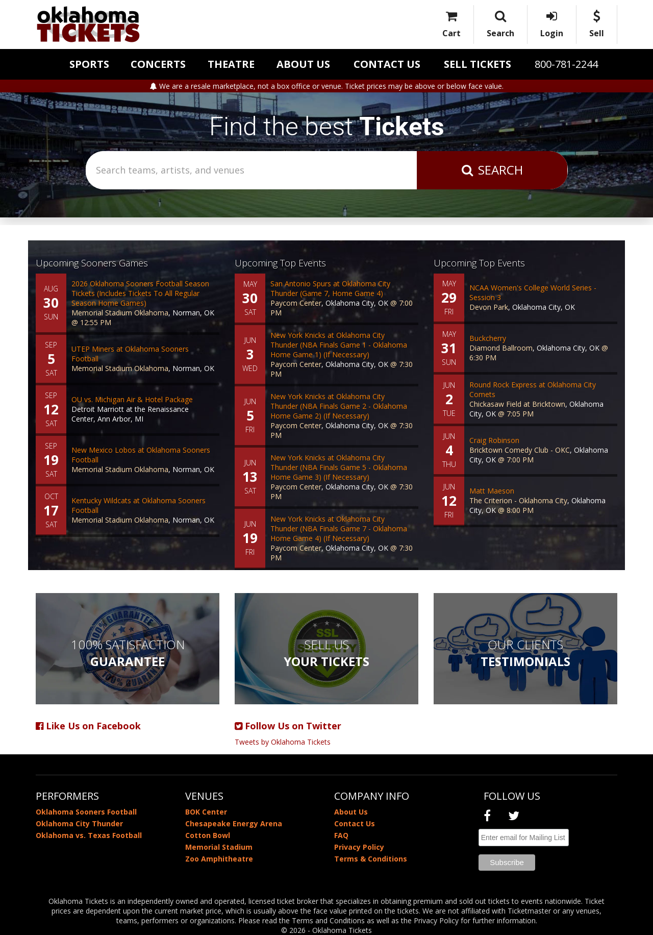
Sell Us (326, 653)
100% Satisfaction (128, 653)
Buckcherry (487, 338)
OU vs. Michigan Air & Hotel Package (132, 399)
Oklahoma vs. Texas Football (89, 835)
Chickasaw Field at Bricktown (517, 404)
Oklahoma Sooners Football (86, 812)
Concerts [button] (158, 64)
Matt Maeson (491, 491)
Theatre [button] (231, 64)
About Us (303, 64)
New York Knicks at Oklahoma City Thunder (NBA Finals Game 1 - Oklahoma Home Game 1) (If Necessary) (338, 344)
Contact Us (387, 64)
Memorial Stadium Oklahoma (119, 312)
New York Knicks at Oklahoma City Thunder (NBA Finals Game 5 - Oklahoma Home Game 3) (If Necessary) (338, 467)
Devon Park (488, 307)
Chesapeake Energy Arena (233, 823)
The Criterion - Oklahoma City (518, 500)
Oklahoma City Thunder (79, 823)
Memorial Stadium (219, 847)
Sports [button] (89, 64)
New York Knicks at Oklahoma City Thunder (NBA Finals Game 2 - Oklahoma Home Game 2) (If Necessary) (338, 406)
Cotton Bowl (207, 835)
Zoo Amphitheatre (219, 859)
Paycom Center (295, 303)
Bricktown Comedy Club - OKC (519, 450)
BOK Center (206, 812)
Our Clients (525, 653)
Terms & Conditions (370, 859)
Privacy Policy (359, 847)
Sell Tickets (477, 64)
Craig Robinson (494, 440)
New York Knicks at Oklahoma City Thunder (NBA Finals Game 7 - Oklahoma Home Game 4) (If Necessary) (338, 528)
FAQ (341, 835)
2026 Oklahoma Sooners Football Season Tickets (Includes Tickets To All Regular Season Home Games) (140, 293)
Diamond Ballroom (501, 348)
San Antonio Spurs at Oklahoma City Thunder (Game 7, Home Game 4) (330, 288)
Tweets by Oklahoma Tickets (283, 742)
